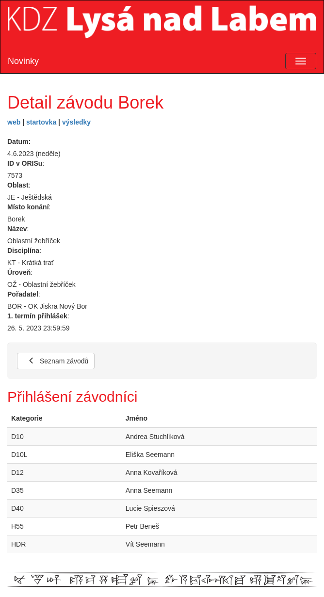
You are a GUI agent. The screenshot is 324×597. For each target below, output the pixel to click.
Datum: (19, 141)
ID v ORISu (24, 163)
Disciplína (23, 250)
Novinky (23, 61)
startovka (41, 122)
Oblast (18, 185)
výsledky (76, 122)
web (13, 122)
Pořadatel (22, 294)
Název (17, 229)
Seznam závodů (58, 361)
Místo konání (28, 207)
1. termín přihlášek (37, 316)
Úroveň (19, 272)
